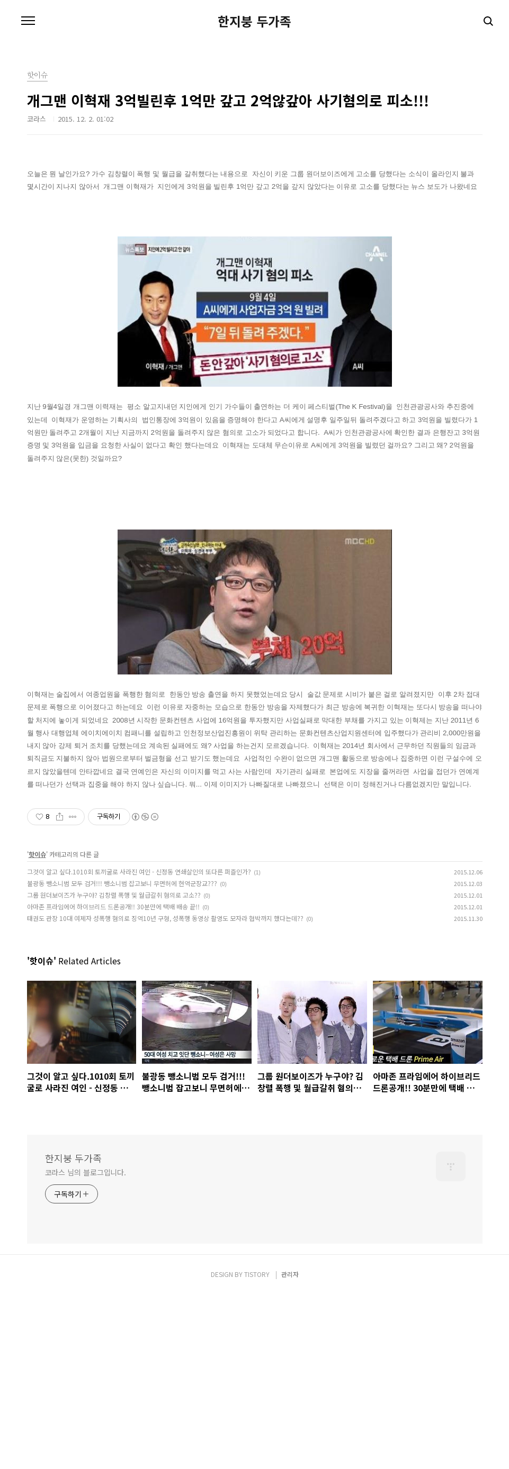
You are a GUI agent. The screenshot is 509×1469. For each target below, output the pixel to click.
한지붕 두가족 (254, 21)
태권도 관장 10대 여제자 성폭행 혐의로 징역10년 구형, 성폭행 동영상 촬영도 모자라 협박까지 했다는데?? (165, 1092)
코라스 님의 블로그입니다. (86, 1347)
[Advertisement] (255, 241)
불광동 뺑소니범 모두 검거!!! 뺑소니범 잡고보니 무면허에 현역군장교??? (122, 1057)
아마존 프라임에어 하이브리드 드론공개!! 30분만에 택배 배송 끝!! (113, 1080)
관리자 (290, 1448)
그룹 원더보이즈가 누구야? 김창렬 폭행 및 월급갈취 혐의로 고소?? (114, 1069)
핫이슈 (37, 1028)
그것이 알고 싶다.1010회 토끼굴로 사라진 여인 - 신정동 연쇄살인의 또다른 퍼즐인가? (139, 1046)
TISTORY (257, 1448)
